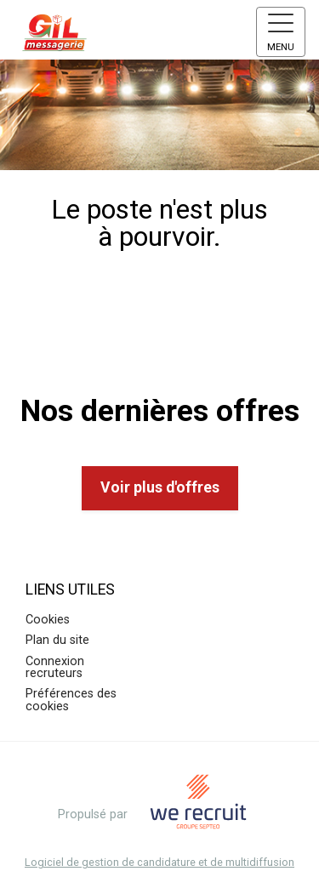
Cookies (48, 619)
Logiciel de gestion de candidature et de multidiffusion (159, 862)
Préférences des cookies (71, 699)
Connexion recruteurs (55, 667)
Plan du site (57, 640)
